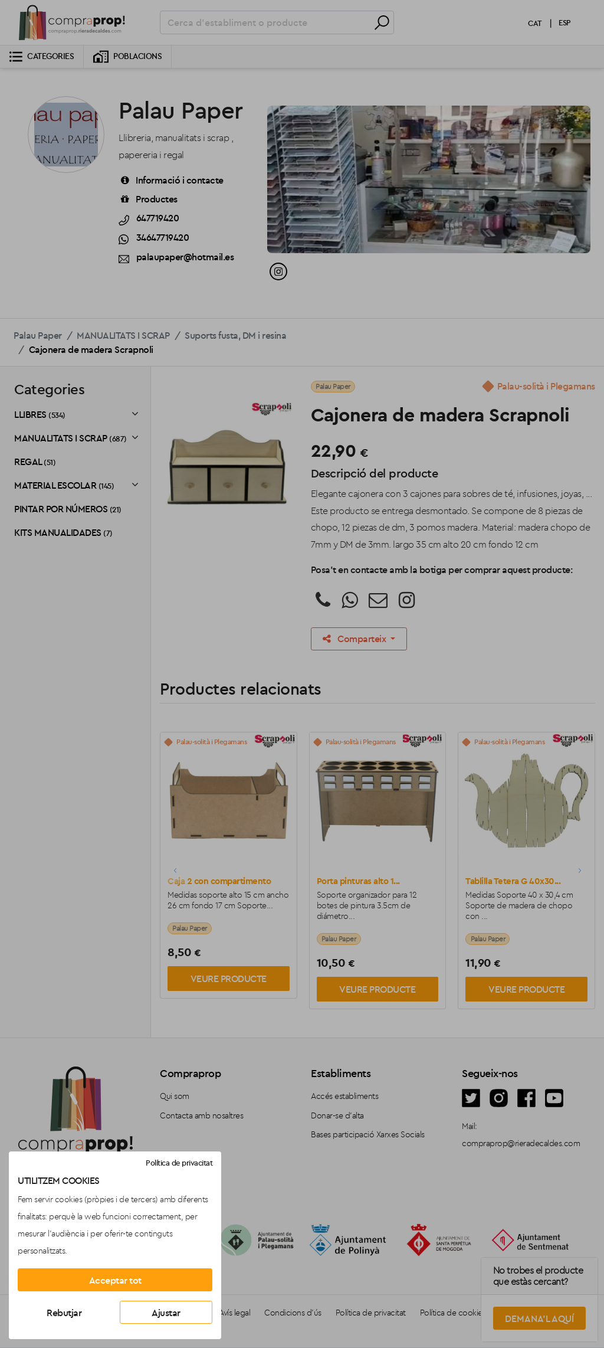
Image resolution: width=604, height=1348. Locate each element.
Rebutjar (64, 1312)
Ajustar (166, 1312)
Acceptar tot (115, 1280)
